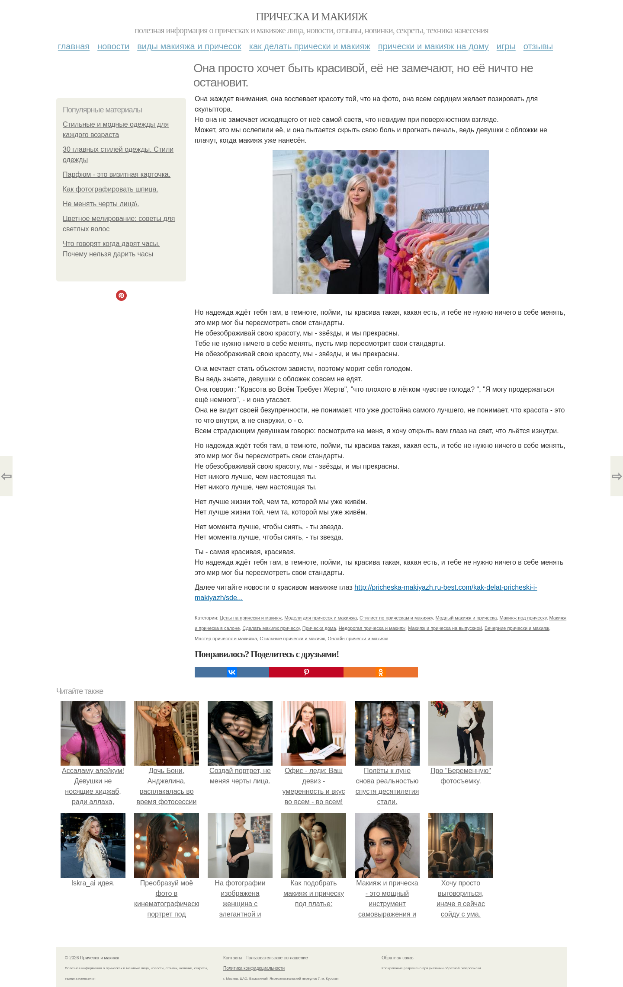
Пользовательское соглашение (277, 957)
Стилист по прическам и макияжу (396, 617)
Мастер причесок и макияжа (226, 638)
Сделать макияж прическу (271, 628)
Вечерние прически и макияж (517, 628)
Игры (506, 46)
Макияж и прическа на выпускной (445, 628)
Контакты (232, 957)
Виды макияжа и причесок (189, 46)
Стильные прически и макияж (292, 638)
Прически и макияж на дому (433, 46)
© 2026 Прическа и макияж (92, 957)
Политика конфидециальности (254, 968)
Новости (113, 46)
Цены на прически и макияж (251, 617)
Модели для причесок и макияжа (320, 617)
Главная (74, 46)
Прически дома (319, 628)
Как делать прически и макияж (309, 46)
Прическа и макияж (311, 16)
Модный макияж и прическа (466, 617)
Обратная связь (398, 957)
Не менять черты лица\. (101, 204)
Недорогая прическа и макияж (372, 628)
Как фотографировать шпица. (110, 189)
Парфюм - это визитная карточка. (116, 174)
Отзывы (538, 46)
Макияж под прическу (522, 617)
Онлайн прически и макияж (358, 638)
